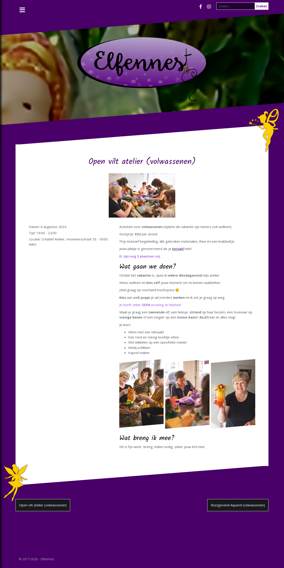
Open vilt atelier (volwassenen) (43, 505)
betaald (178, 248)
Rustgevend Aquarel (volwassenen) (238, 505)
